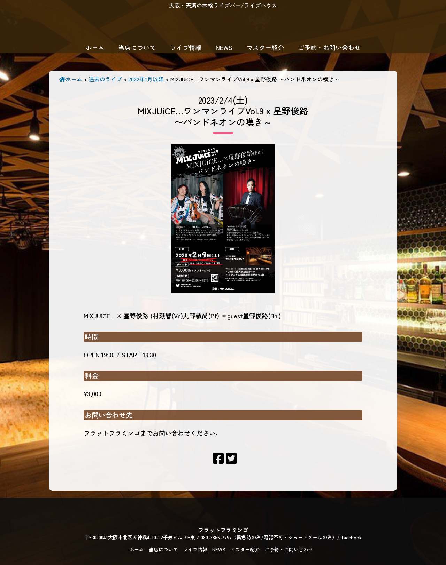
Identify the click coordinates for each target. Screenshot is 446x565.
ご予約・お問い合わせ (329, 47)
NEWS (224, 47)
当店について (137, 47)
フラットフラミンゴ (223, 26)
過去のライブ (105, 79)
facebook (351, 537)
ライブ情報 (185, 47)
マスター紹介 (265, 47)
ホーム (94, 47)
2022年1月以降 (146, 79)
